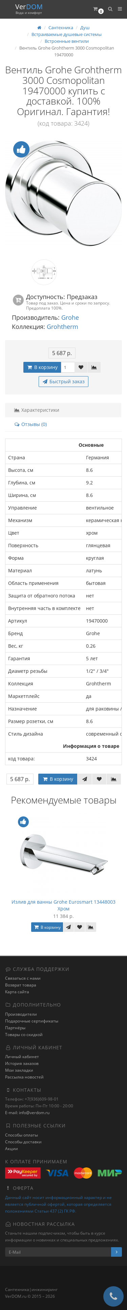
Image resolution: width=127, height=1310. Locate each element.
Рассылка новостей (24, 1077)
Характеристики (36, 410)
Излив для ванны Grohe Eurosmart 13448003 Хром (63, 905)
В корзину (42, 367)
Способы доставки (23, 1142)
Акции (11, 1148)
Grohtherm (62, 326)
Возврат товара (20, 985)
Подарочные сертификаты (31, 1021)
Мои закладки (19, 1070)
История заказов (22, 1063)
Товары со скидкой (24, 1034)
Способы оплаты (21, 1135)
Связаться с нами (23, 978)
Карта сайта (17, 992)
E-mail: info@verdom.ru (27, 1112)
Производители (21, 1014)
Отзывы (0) (30, 424)
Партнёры (15, 1028)
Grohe (70, 317)
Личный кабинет (22, 1056)
